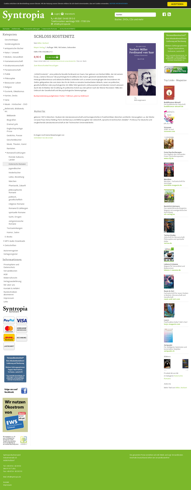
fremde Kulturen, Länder (16, 158)
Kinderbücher (15, 172)
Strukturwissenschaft (14, 65)
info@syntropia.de (62, 24)
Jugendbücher (15, 168)
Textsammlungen (14, 228)
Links (6, 301)
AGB (5, 274)
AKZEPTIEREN (177, 4)
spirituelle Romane (17, 212)
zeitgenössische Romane (16, 222)
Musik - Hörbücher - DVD (16, 104)
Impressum (9, 298)
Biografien (11, 119)
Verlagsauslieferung (12, 281)
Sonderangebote (12, 44)
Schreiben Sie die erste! (43, 138)
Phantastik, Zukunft (17, 185)
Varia (7, 99)
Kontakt (6, 482)
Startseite (6, 29)
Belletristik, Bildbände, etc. (14, 110)
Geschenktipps (11, 39)
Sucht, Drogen (15, 216)
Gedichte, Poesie (14, 135)
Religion (8, 87)
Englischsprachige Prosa (15, 129)
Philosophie (10, 78)
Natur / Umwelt (12, 52)
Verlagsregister (11, 254)
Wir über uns (9, 284)
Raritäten (11, 148)
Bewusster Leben (13, 82)
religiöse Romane (16, 204)
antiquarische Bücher (14, 48)
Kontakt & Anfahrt (12, 288)
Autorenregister (11, 250)
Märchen (12, 181)
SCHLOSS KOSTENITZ (67, 29)
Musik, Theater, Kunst (17, 144)
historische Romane (50, 29)
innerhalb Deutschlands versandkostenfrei (63, 61)
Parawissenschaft (13, 69)
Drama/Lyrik (12, 124)
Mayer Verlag (39, 47)
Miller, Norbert (43, 43)
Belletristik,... (17, 29)
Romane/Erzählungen (32, 29)
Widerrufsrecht (10, 277)
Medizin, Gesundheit (14, 56)
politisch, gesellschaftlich (15, 198)
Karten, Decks (11, 95)
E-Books (8, 236)
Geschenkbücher (14, 139)
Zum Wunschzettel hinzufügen (46, 65)
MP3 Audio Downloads (15, 241)
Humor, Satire (13, 232)
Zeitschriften (10, 245)
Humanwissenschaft (14, 61)
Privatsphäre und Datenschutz (11, 265)
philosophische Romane (15, 191)
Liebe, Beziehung (16, 176)
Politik (7, 74)
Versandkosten (10, 270)
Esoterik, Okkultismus (14, 91)
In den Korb (53, 57)
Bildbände (11, 115)
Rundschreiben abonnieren (10, 293)
